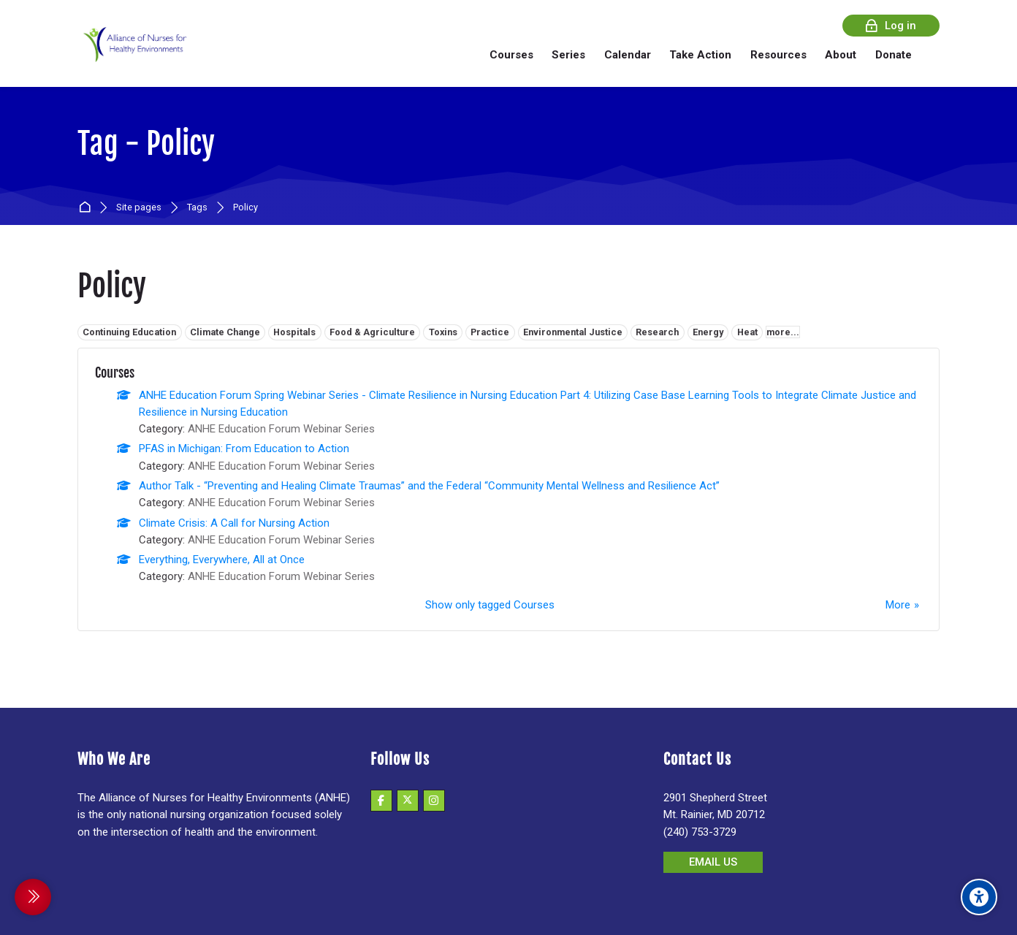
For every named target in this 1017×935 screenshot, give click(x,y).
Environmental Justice (572, 332)
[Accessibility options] (979, 897)
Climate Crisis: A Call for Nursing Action (234, 523)
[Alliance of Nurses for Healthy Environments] (132, 54)
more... (782, 332)
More (897, 604)
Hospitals (294, 332)
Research (657, 332)
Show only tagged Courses (490, 604)
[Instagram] (434, 801)
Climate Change (225, 332)
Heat (747, 332)
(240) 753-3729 (699, 832)
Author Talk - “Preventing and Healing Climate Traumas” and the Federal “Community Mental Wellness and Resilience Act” (429, 485)
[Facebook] (381, 801)
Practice (490, 332)
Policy (245, 208)
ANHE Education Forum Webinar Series (281, 428)
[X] (408, 801)
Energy (708, 332)
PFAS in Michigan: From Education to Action (244, 448)
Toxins (443, 332)
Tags (197, 208)
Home (87, 208)
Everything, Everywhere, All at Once (222, 559)
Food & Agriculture (372, 332)
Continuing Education (129, 332)
